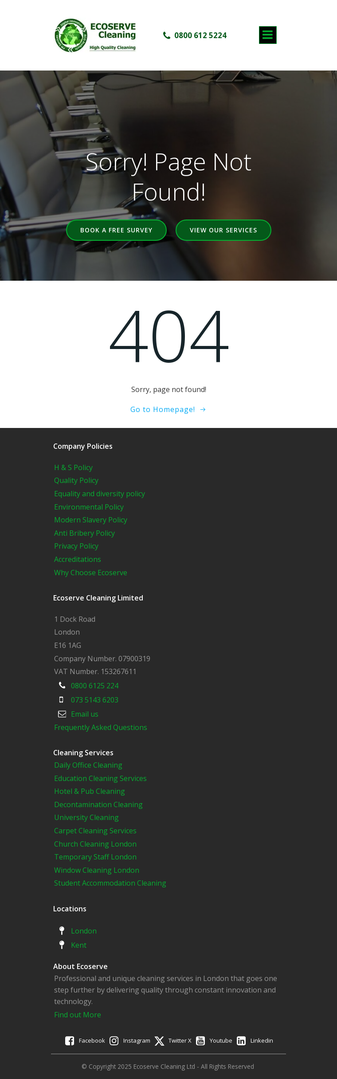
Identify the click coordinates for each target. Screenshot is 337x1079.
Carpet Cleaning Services (95, 831)
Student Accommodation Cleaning (110, 883)
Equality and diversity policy (99, 493)
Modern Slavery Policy (90, 520)
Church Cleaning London (95, 844)
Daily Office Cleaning (88, 765)
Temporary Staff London (95, 857)
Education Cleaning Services (100, 778)
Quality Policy (76, 480)
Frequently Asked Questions (100, 727)
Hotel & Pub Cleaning (89, 791)
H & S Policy (73, 467)
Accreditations (77, 559)
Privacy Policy (76, 546)
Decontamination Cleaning (98, 804)
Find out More (77, 1015)
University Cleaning (87, 817)
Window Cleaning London (96, 870)
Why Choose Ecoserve (90, 572)
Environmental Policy (89, 507)
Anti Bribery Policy (84, 533)
